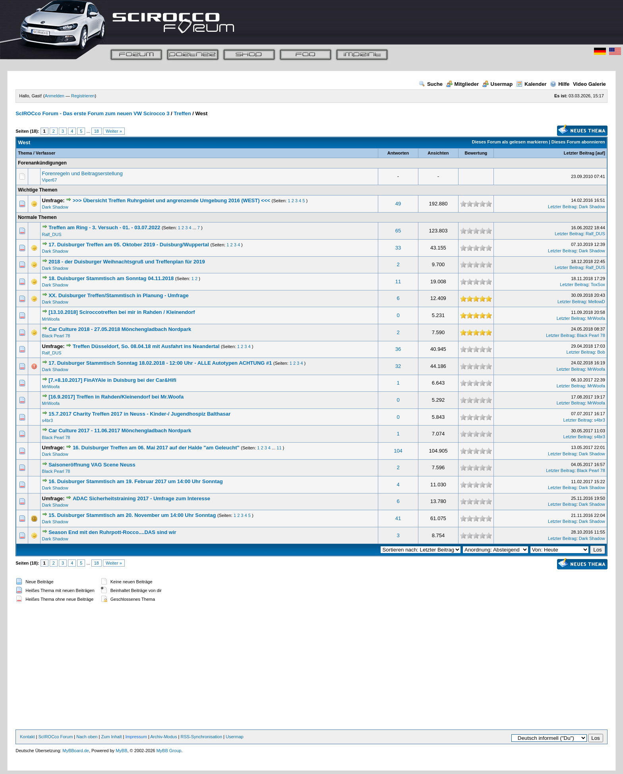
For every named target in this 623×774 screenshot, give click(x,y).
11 (398, 281)
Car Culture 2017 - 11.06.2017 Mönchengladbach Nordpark (119, 430)
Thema (25, 153)
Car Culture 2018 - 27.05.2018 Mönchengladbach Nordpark (119, 329)
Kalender (531, 84)
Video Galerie (589, 84)
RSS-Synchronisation (201, 736)
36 (398, 349)
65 (398, 231)
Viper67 (49, 180)
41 (398, 518)
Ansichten (438, 153)
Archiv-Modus (163, 736)
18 (96, 131)
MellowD (596, 301)
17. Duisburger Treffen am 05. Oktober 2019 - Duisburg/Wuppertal (129, 245)
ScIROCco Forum (56, 736)
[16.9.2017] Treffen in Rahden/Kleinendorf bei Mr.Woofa (116, 397)
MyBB (121, 750)
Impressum (136, 736)
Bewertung (475, 153)
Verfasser (46, 153)
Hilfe (559, 84)
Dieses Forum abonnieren (578, 141)
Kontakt (27, 736)
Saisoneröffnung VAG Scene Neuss (91, 465)
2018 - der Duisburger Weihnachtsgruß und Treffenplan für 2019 (126, 262)
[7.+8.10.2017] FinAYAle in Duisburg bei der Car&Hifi (112, 380)
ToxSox (598, 284)
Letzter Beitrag (579, 153)
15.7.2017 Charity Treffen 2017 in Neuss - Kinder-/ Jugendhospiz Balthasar (139, 414)
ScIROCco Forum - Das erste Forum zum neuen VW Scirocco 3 (92, 113)
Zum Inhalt (111, 736)
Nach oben (86, 736)
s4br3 (47, 420)
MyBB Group (168, 750)
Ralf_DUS (52, 234)
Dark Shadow (55, 207)
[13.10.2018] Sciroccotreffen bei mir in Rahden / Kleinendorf (121, 312)
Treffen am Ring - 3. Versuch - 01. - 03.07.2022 (104, 227)
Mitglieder (462, 84)
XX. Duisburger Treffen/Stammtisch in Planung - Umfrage (118, 295)
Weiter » (114, 131)
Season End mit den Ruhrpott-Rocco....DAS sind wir (112, 532)
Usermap (497, 84)
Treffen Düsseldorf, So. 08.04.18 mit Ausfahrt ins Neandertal (146, 346)
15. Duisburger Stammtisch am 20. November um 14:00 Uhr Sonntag (132, 515)
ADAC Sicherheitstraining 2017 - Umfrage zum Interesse (141, 498)
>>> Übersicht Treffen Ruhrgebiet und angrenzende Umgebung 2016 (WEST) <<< (171, 200)
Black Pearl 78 (56, 335)
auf (600, 153)
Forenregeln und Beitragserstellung (82, 173)
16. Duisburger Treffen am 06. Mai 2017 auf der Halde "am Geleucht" (156, 448)
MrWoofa (51, 319)
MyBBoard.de (75, 750)
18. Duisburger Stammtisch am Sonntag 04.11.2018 (111, 278)
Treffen (182, 113)
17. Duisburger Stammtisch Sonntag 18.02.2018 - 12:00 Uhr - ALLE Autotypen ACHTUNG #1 (160, 363)
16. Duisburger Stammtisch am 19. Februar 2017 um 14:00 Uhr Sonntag (135, 481)
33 (398, 248)
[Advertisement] (311, 666)
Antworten (398, 153)
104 (398, 451)
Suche (431, 84)
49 (398, 204)
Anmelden (54, 95)
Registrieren (83, 95)
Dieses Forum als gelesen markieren (510, 141)
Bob (601, 352)
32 (398, 366)
